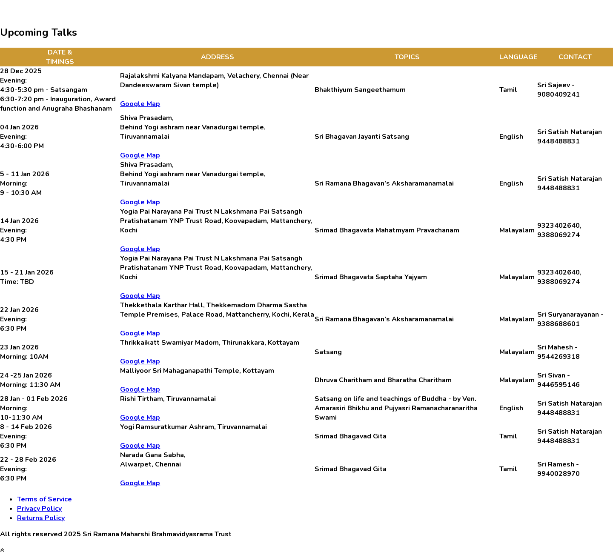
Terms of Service (44, 499)
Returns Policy (41, 518)
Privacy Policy (39, 508)
